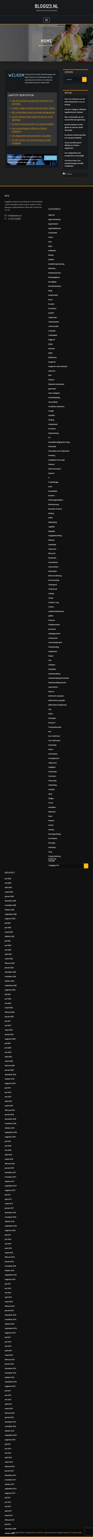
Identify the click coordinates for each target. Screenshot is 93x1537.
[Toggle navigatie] (46, 19)
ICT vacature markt (75, 1533)
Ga (84, 80)
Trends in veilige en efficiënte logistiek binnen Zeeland (32, 110)
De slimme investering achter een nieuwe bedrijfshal (31, 124)
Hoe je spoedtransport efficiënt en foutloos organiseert (32, 128)
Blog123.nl (46, 6)
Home (44, 46)
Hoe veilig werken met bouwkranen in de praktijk (30, 132)
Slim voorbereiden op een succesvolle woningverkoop (32, 114)
